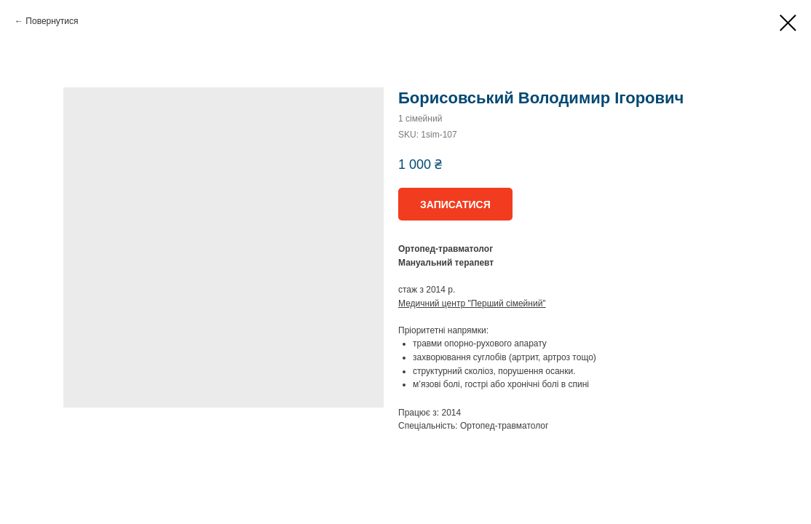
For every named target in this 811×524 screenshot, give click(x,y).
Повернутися (51, 21)
